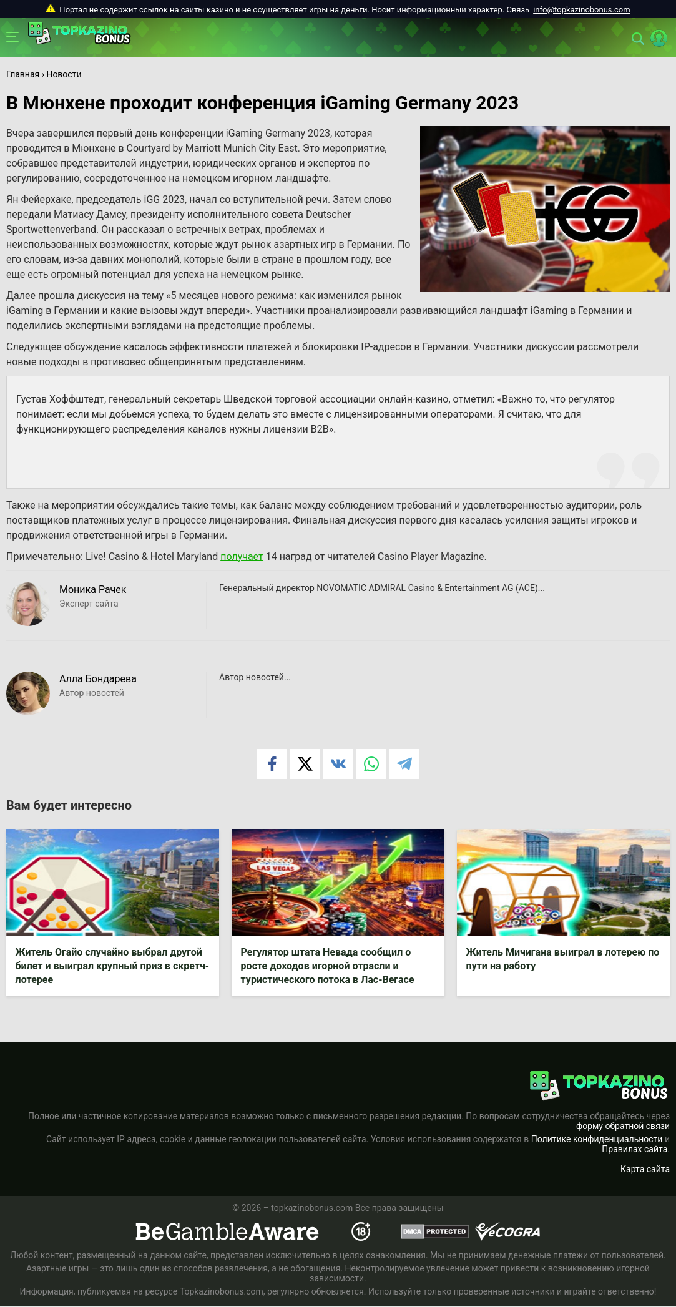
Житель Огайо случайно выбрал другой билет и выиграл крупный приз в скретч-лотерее (112, 966)
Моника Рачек (92, 589)
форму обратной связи (623, 1127)
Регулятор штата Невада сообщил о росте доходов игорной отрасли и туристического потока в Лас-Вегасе (327, 966)
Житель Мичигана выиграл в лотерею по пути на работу (563, 959)
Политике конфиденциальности (597, 1140)
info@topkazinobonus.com (581, 9)
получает (241, 556)
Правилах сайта (634, 1150)
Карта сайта (645, 1170)
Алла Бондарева (98, 679)
